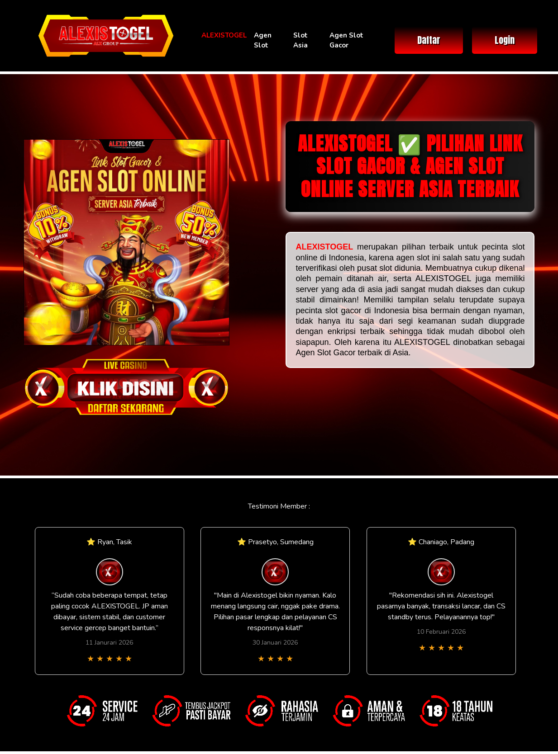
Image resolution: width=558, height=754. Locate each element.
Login (505, 40)
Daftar (428, 40)
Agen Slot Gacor (346, 40)
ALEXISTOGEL (224, 35)
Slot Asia (300, 40)
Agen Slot (263, 40)
